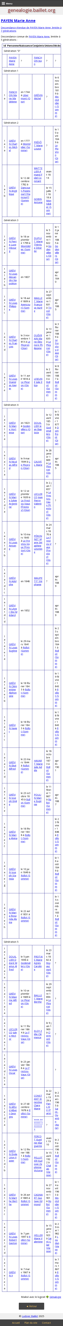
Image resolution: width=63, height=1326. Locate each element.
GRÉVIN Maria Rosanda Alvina (13, 916)
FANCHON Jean (38, 61)
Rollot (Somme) (48, 388)
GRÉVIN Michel (38, 97)
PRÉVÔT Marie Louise (38, 145)
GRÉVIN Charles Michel (13, 145)
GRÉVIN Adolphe (12, 581)
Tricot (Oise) (48, 312)
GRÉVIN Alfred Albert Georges (13, 1110)
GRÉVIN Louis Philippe (13, 304)
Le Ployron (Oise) (25, 345)
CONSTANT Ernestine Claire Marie (38, 1102)
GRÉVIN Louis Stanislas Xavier (13, 382)
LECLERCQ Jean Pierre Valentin (38, 500)
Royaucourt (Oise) (48, 969)
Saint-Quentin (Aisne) (57, 1118)
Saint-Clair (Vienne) (48, 1245)
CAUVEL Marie (38, 463)
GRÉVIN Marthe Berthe (13, 1199)
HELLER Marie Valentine (38, 1238)
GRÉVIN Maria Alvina (13, 835)
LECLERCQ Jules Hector (13, 1034)
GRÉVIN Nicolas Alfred (13, 463)
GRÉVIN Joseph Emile (13, 799)
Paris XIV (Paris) (48, 1108)
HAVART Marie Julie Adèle (38, 765)
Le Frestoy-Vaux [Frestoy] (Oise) (25, 505)
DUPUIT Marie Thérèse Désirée (38, 245)
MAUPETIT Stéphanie (38, 581)
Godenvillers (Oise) (48, 253)
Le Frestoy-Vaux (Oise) (57, 349)
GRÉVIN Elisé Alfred (12, 765)
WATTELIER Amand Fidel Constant (38, 175)
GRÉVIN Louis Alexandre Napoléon (13, 277)
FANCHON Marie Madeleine (13, 96)
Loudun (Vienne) (57, 1244)
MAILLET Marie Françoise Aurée (38, 304)
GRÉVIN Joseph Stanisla (12, 873)
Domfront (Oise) (57, 435)
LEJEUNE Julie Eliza (38, 382)
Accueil (16, 1322)
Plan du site (30, 1322)
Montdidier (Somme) (57, 106)
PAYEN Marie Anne (18, 20)
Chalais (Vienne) (48, 1170)
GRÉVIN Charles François (13, 341)
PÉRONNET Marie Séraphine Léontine (38, 544)
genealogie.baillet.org (31, 10)
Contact (46, 1322)
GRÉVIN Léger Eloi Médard (13, 610)
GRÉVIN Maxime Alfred (13, 998)
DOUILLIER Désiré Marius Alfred (13, 963)
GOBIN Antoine (38, 200)
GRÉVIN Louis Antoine (13, 544)
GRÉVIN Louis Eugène (13, 647)
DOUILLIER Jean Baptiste (38, 427)
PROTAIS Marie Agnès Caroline (38, 963)
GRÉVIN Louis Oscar (13, 1070)
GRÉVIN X (12, 1274)
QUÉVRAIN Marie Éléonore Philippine (38, 342)
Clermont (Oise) (48, 1039)
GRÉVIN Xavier (13, 728)
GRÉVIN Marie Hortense (12, 427)
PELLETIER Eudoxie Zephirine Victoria (38, 1164)
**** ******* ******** (38, 1124)
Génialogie (55, 1297)
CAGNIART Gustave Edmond (38, 1199)
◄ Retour (31, 1306)
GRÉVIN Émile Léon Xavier (13, 1155)
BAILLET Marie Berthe (38, 998)
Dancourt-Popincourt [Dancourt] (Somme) (25, 195)
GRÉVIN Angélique (13, 191)
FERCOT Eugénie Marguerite (38, 1141)
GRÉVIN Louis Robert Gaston (13, 1238)
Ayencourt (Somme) (25, 307)
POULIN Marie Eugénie (37, 799)
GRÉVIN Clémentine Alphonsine (13, 689)
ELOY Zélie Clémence (38, 1034)
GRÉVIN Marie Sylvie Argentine (13, 500)
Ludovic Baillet (30, 1316)
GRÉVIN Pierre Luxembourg (13, 245)
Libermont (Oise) (25, 98)
